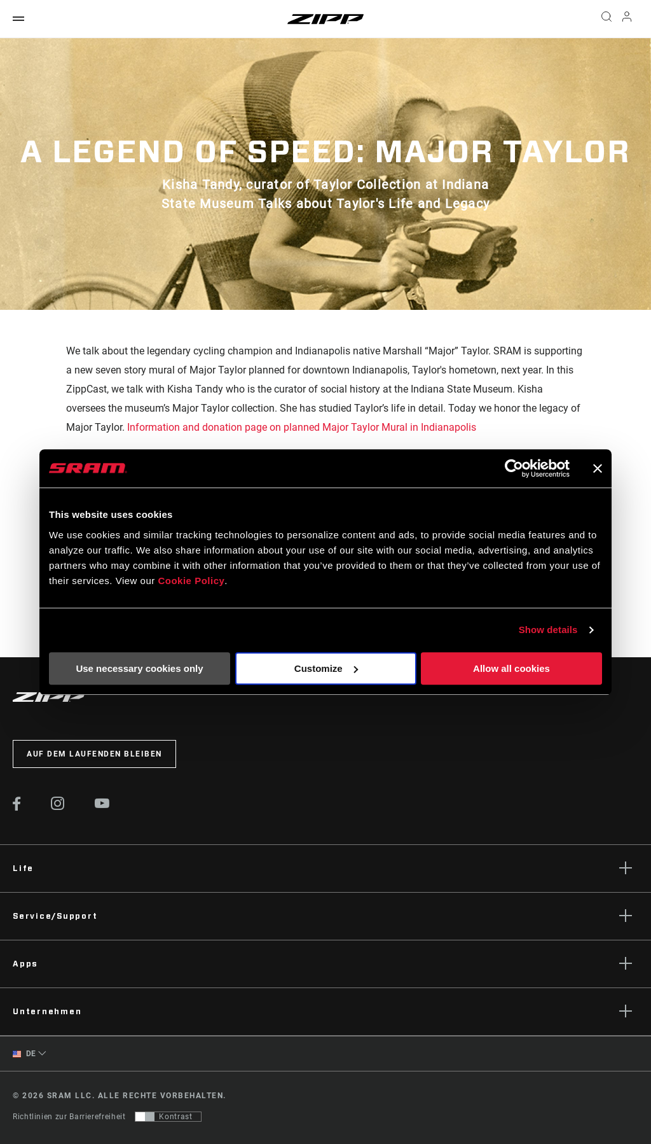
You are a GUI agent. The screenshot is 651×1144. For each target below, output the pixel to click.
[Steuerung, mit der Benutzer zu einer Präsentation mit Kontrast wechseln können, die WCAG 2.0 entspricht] (168, 1117)
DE (24, 1054)
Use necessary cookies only (139, 668)
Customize (326, 668)
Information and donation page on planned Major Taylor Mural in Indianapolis (303, 427)
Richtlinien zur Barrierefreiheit (69, 1116)
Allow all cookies (511, 668)
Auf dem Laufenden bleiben (94, 754)
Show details (548, 629)
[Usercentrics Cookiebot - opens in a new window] (514, 468)
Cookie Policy (191, 580)
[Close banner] (597, 468)
